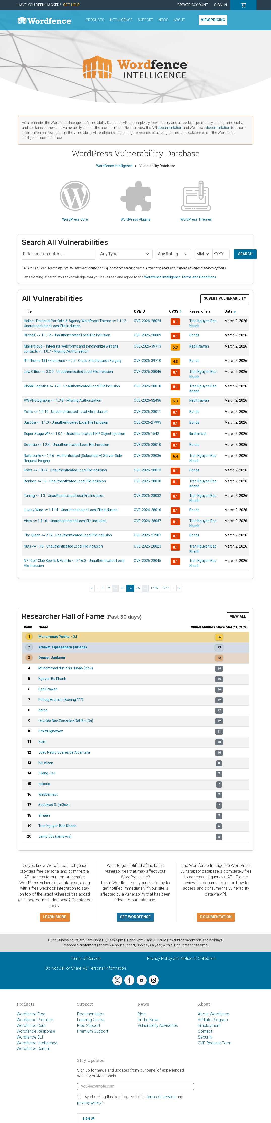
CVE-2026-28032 (147, 496)
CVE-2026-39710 (147, 361)
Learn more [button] (54, 917)
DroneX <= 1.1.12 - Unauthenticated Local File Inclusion (67, 335)
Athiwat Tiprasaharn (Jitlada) (62, 647)
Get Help (71, 5)
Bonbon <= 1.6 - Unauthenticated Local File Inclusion (65, 481)
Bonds (194, 335)
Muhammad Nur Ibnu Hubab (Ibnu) (65, 668)
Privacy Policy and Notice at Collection (181, 958)
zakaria (44, 784)
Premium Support (92, 1031)
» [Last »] (179, 588)
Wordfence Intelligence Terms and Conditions (180, 277)
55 (138, 588)
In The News (148, 1019)
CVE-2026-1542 (146, 433)
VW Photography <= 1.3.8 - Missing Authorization (62, 400)
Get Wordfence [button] (135, 917)
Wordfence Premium (35, 1019)
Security (205, 1037)
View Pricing (213, 20)
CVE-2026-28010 (147, 445)
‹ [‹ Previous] (97, 588)
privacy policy (89, 1102)
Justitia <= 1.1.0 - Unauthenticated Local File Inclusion (66, 422)
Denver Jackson (51, 658)
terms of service (161, 1096)
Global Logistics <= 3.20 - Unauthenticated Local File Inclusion (72, 386)
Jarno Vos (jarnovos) (54, 836)
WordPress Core (75, 201)
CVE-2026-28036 (147, 456)
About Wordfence (213, 1014)
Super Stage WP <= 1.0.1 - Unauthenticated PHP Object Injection (74, 433)
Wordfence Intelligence (37, 1043)
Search (245, 254)
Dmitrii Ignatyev (50, 731)
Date (230, 311)
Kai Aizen (45, 763)
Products (95, 20)
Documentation (90, 1014)
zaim (42, 742)
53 (122, 588)
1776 (154, 588)
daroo (43, 710)
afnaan (44, 815)
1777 (165, 588)
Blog (142, 1014)
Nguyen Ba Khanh (52, 679)
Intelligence (120, 20)
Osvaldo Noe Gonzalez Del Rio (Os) (65, 721)
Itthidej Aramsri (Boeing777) (60, 700)
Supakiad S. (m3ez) (54, 805)
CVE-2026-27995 (147, 422)
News (163, 20)
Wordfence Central (33, 1048)
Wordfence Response (36, 1031)
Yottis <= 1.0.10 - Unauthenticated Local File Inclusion (66, 412)
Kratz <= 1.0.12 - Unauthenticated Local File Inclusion (65, 470)
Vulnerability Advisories (158, 1025)
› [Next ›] (173, 588)
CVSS (175, 311)
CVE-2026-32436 (147, 400)
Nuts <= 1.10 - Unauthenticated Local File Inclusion (63, 546)
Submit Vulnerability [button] (225, 298)
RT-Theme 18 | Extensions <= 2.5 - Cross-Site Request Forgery (73, 361)
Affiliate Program (213, 1019)
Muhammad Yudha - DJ (57, 637)
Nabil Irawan (199, 346)
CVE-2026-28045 (147, 561)
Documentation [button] (216, 917)
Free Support (88, 1025)
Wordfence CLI (30, 1037)
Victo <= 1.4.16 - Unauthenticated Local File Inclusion (65, 521)
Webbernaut (48, 794)
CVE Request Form (214, 1043)
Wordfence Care (31, 1025)
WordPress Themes (196, 201)
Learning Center (91, 1019)
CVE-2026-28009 (147, 335)
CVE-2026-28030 (147, 481)
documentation (170, 128)
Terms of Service (86, 958)
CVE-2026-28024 (147, 321)
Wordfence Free (31, 1014)
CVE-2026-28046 (147, 372)
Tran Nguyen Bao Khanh (57, 826)
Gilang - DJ (46, 773)
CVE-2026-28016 (147, 510)
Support (145, 20)
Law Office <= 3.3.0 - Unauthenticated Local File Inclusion (68, 372)
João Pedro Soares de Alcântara (64, 752)
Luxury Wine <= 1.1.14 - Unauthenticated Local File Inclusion (70, 510)
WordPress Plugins (135, 201)
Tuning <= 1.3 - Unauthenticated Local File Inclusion (64, 496)
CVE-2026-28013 (147, 470)
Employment (209, 1025)
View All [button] (238, 616)
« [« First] (91, 588)
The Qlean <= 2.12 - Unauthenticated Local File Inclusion (68, 535)
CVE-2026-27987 (147, 535)
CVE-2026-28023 (147, 546)
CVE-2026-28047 (147, 521)
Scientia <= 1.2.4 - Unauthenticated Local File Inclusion (66, 445)
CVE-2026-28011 (147, 412)
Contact (205, 1031)
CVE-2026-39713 (147, 346)
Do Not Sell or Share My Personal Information (85, 968)
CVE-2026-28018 (147, 386)
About (179, 20)
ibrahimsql (197, 433)
